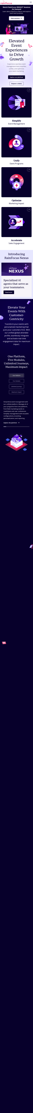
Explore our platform (16, 77)
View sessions (16, 18)
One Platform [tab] (16, 375)
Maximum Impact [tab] (17, 392)
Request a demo (16, 83)
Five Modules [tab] (16, 381)
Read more (8, 292)
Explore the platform (12, 423)
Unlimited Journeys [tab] (16, 386)
